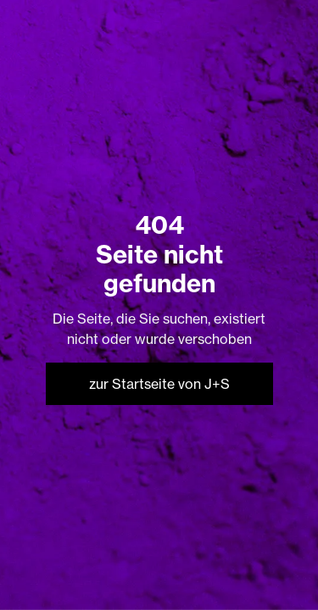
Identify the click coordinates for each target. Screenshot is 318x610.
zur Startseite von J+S (159, 383)
